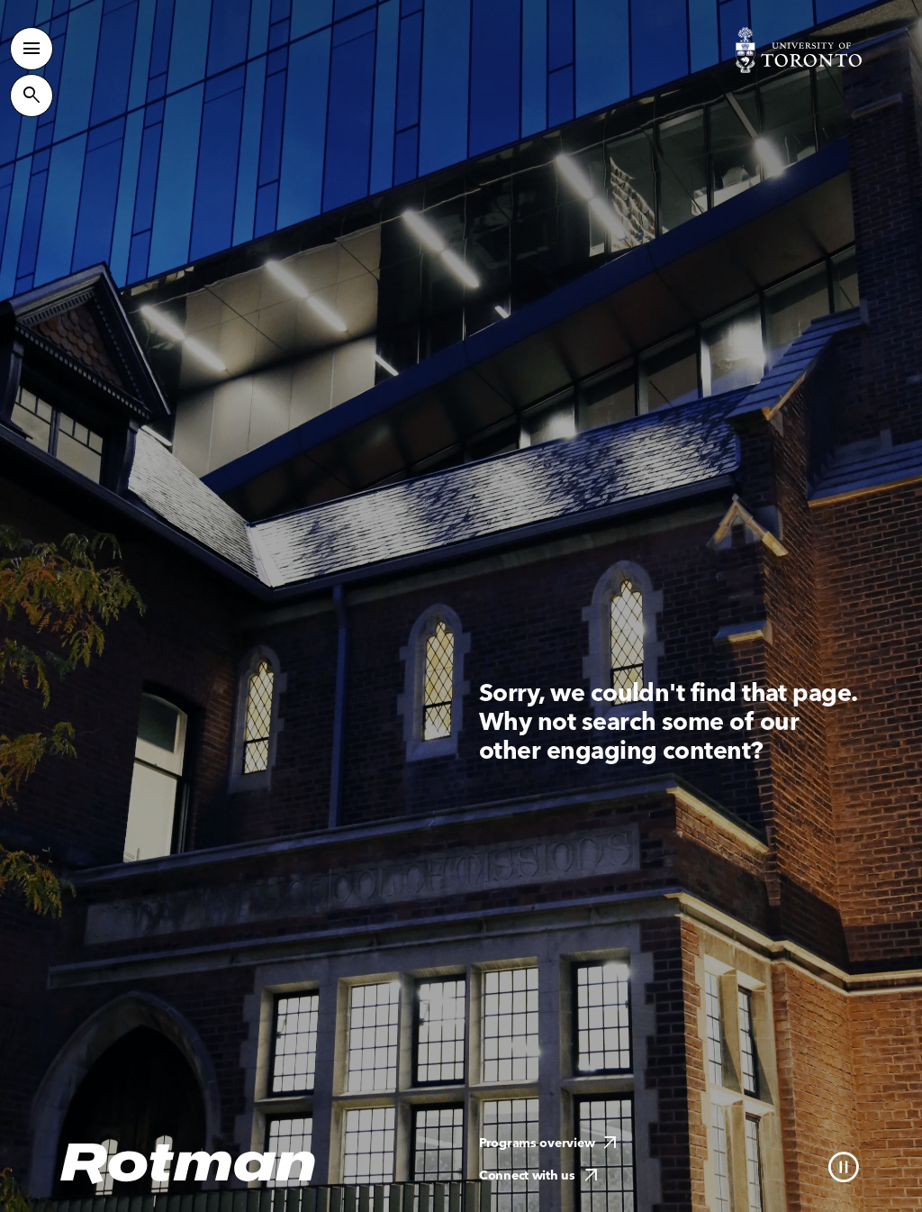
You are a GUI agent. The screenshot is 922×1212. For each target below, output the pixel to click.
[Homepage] (188, 1164)
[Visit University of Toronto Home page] (799, 50)
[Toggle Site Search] (31, 95)
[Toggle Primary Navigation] (31, 48)
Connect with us (540, 1175)
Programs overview (550, 1143)
